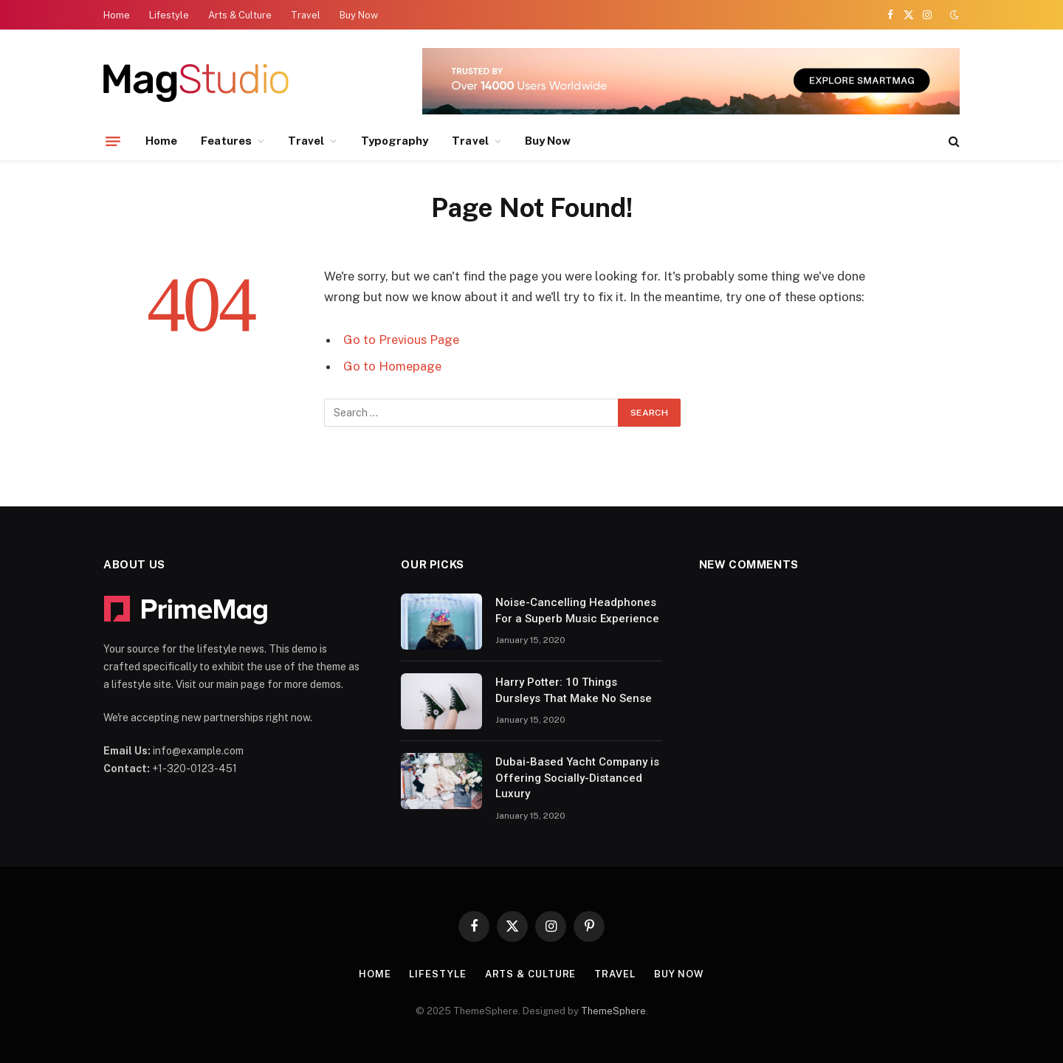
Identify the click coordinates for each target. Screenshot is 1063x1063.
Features (226, 140)
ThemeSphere (613, 1010)
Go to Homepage (392, 366)
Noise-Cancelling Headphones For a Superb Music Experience (577, 610)
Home (116, 15)
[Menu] (113, 141)
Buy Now (359, 15)
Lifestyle (169, 15)
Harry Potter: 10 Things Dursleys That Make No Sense (573, 689)
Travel (305, 15)
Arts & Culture (240, 15)
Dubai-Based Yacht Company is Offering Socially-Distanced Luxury (577, 777)
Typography (395, 140)
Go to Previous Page (401, 339)
